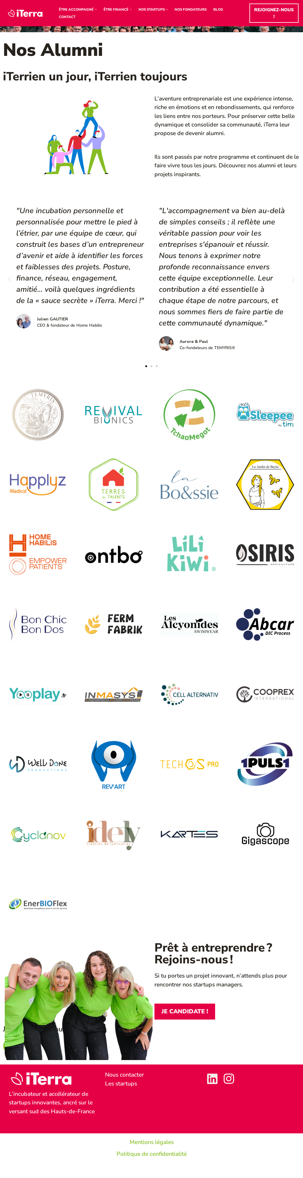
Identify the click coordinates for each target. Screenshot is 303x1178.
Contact (67, 16)
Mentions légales (151, 1157)
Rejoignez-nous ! (274, 13)
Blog (223, 9)
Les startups (121, 1089)
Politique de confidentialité (151, 1169)
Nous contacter (125, 1080)
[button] (97, 9)
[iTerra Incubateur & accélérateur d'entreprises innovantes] (26, 13)
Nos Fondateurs (195, 9)
